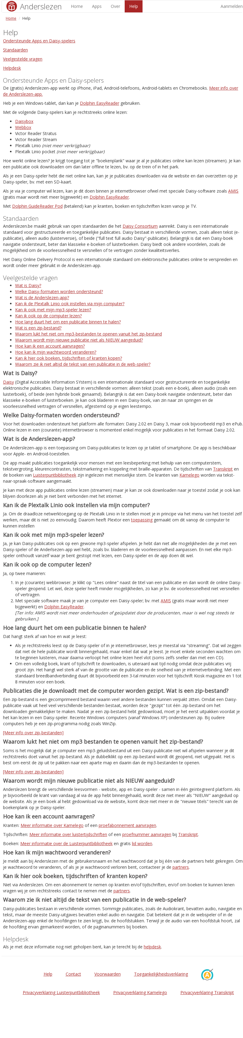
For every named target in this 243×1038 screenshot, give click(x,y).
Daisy (8, 382)
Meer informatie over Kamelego (52, 825)
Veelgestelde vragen (22, 59)
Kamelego (189, 475)
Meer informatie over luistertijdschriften (68, 834)
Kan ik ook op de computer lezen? (48, 316)
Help (133, 6)
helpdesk (152, 947)
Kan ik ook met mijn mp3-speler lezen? (53, 309)
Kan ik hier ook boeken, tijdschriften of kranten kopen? (68, 358)
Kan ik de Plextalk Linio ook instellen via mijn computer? (69, 303)
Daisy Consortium (140, 226)
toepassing (142, 520)
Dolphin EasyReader (99, 103)
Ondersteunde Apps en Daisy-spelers (39, 41)
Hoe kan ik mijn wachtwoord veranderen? (55, 352)
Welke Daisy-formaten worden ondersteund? (59, 291)
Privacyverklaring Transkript (207, 992)
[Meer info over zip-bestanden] (33, 733)
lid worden (142, 843)
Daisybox (24, 121)
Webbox (23, 127)
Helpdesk (12, 68)
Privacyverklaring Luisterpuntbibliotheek (61, 992)
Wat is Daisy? (28, 285)
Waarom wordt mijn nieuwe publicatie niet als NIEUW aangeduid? (79, 340)
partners (180, 867)
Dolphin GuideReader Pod (37, 206)
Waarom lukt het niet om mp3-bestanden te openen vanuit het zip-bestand (88, 334)
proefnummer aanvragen (146, 834)
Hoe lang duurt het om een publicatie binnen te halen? (68, 322)
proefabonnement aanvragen (127, 825)
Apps (97, 6)
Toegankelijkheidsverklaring (161, 974)
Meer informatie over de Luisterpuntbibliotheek (66, 843)
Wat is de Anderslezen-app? (42, 297)
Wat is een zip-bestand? (38, 328)
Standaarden (15, 50)
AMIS (233, 191)
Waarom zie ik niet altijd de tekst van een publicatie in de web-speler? (82, 364)
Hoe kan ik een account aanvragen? (50, 346)
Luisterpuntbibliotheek (54, 475)
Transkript (223, 469)
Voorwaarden (107, 974)
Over (115, 6)
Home (77, 6)
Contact (73, 974)
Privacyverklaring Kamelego (140, 992)
